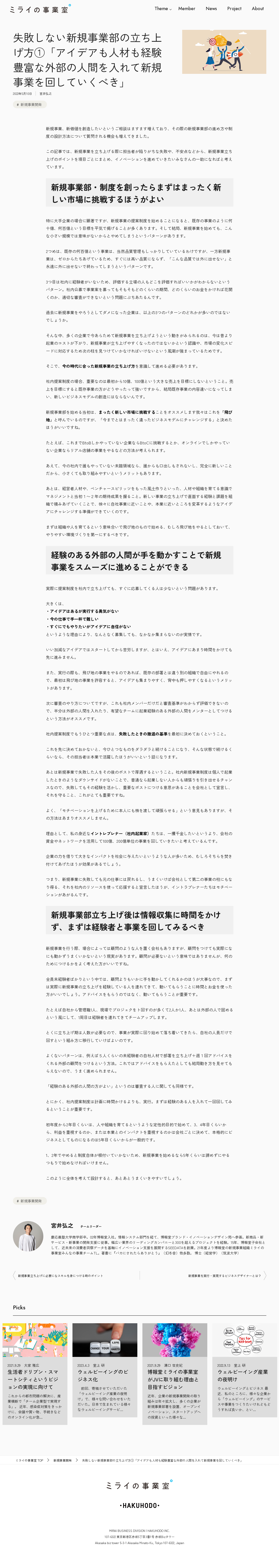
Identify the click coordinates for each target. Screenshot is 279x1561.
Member (187, 8)
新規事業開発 (31, 104)
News (212, 8)
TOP (29, 1460)
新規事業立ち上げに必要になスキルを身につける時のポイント (60, 1275)
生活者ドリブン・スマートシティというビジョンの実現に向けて (33, 1379)
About (258, 8)
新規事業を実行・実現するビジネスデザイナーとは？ (224, 1275)
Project (235, 8)
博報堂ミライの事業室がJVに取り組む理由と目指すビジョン (173, 1379)
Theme (162, 8)
